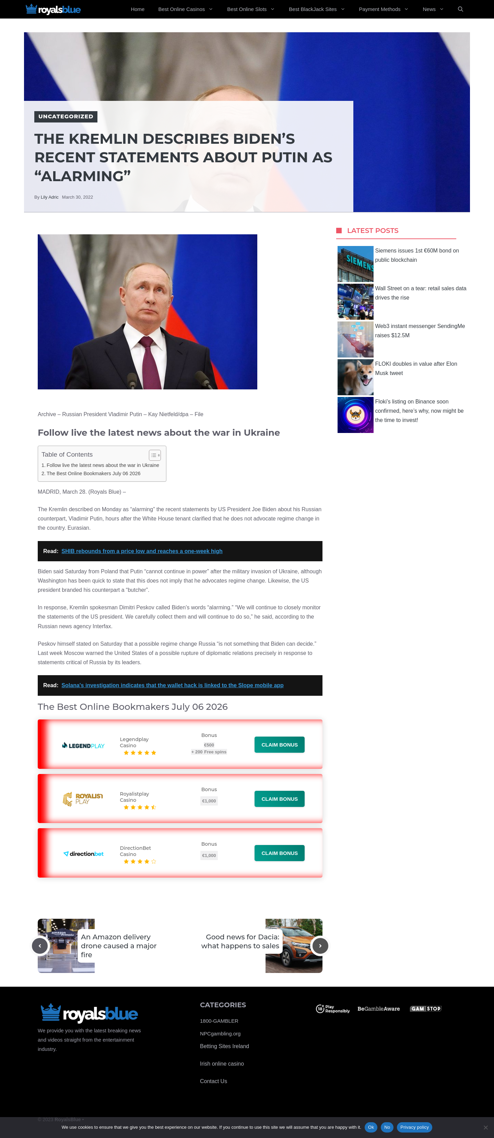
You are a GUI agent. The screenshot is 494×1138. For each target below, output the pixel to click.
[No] (485, 1127)
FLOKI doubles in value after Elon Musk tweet (397, 377)
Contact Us (213, 1081)
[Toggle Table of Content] (151, 455)
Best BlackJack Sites (320, 9)
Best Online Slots (254, 9)
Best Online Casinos (189, 9)
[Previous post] (40, 946)
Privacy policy (414, 1127)
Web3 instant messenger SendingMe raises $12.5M (401, 339)
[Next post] (320, 946)
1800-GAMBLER (219, 1021)
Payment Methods (387, 9)
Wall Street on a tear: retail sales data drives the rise (402, 302)
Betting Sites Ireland (224, 1046)
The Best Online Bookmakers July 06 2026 (94, 473)
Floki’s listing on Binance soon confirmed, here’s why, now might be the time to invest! (401, 415)
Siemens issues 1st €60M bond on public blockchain (398, 264)
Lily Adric (50, 197)
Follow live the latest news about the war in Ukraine (103, 465)
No (387, 1127)
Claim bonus (279, 745)
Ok (371, 1127)
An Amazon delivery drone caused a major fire (119, 946)
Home (137, 9)
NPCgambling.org (220, 1033)
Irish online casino (222, 1064)
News (437, 9)
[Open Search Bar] (460, 9)
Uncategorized (65, 116)
